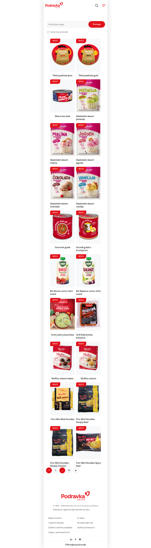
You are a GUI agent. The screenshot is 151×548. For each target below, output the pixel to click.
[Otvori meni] (104, 5)
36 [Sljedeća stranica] (69, 470)
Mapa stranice (55, 518)
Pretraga (97, 24)
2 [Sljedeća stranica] (55, 470)
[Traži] (96, 5)
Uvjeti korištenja (56, 523)
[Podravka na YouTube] (80, 539)
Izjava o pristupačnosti (59, 532)
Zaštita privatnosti (85, 528)
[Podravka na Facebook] (75, 539)
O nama (81, 518)
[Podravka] (54, 7)
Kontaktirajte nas (85, 523)
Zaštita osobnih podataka (60, 528)
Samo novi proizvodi (59, 32)
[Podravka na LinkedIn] (71, 539)
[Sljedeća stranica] (76, 470)
